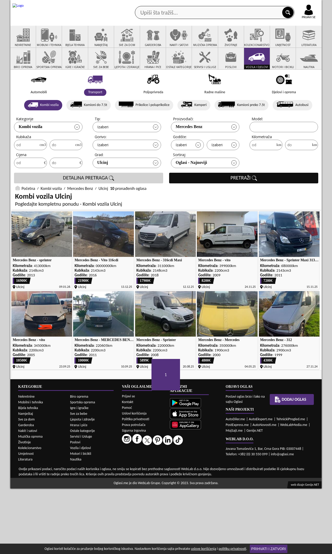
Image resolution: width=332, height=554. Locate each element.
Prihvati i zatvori (268, 549)
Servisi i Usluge (81, 502)
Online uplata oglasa (298, 5)
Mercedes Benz (189, 146)
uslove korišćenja (203, 548)
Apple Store (170, 4)
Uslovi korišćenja (134, 479)
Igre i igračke (79, 473)
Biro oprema (79, 462)
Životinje (24, 507)
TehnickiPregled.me (290, 485)
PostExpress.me (237, 490)
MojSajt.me (234, 496)
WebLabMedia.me (293, 490)
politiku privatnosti (232, 548)
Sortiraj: (179, 174)
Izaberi (102, 146)
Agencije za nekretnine (178, 41)
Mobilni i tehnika (30, 467)
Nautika (75, 525)
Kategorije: (25, 138)
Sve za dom (26, 485)
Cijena (21, 174)
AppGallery (203, 5)
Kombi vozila (30, 146)
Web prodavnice (87, 41)
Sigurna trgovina (134, 496)
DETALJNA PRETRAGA (88, 198)
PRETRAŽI (244, 198)
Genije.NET (254, 496)
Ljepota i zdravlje (82, 485)
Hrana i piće (78, 490)
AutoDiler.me (235, 485)
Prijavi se (128, 462)
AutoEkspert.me (261, 485)
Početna (28, 208)
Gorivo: (101, 156)
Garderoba (26, 490)
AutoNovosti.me (264, 490)
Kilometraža (262, 156)
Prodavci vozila (129, 41)
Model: (257, 138)
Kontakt (261, 4)
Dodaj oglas (305, 41)
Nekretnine (26, 462)
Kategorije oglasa (43, 41)
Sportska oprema (82, 467)
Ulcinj (102, 182)
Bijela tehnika (28, 473)
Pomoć (127, 473)
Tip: (98, 138)
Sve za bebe (78, 479)
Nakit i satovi (27, 496)
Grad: (99, 174)
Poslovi (75, 507)
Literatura (25, 525)
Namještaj (25, 479)
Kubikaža (23, 156)
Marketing (233, 5)
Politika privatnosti (135, 485)
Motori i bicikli (80, 519)
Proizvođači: (183, 138)
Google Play (137, 4)
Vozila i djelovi (80, 513)
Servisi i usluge (225, 41)
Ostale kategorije (82, 496)
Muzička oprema (30, 502)
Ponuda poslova (267, 41)
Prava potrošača (133, 490)
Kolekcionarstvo (29, 513)
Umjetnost (26, 519)
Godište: (180, 156)
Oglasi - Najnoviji (191, 182)
